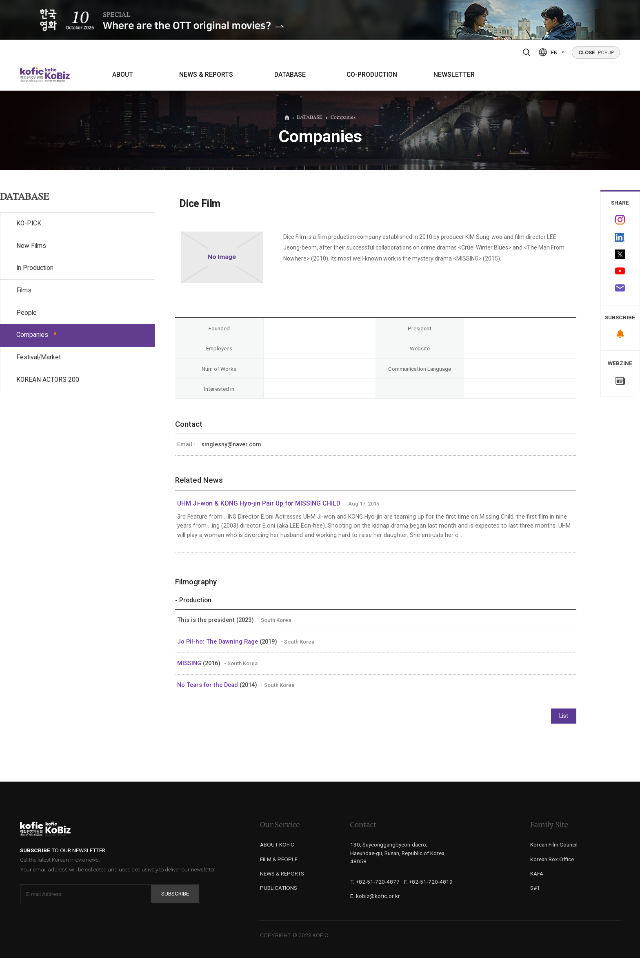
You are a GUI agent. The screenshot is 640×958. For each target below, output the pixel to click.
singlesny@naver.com (231, 444)
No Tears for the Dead (208, 684)
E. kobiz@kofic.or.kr (375, 896)
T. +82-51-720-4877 (375, 881)
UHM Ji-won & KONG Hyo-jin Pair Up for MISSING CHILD (258, 503)
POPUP (596, 52)
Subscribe (175, 893)
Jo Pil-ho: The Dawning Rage (218, 641)
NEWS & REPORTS (206, 74)
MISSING (190, 663)
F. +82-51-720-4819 (428, 881)
